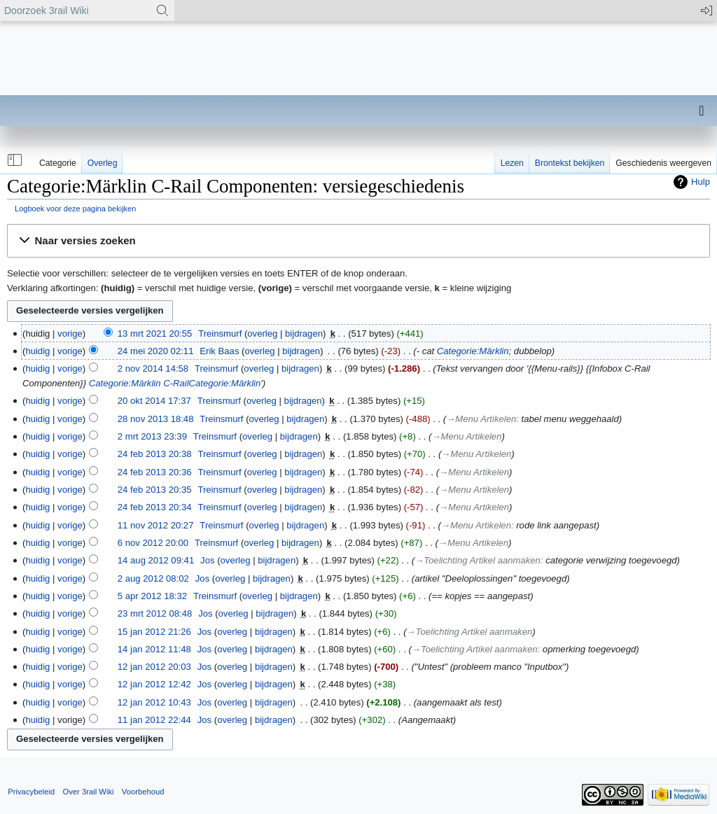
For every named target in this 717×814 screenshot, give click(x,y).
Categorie (57, 163)
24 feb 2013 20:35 (155, 489)
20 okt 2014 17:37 (154, 400)
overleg (262, 333)
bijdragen (304, 333)
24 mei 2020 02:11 (156, 351)
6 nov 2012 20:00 (153, 543)
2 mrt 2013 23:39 (152, 436)
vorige (70, 333)
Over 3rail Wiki (87, 791)
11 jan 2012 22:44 (154, 720)
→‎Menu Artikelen (481, 419)
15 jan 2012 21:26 (154, 631)
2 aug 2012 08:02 (153, 578)
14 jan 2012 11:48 (154, 649)
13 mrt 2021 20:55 (155, 333)
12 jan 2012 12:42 (154, 684)
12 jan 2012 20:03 (154, 666)
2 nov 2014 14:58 (153, 368)
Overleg (103, 163)
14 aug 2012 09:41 (156, 560)
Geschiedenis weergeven (663, 163)
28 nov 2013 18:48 (156, 419)
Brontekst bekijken (569, 163)
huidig (37, 351)
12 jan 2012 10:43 (154, 702)
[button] (13, 160)
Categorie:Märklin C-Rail (139, 383)
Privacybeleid (31, 791)
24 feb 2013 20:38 (155, 454)
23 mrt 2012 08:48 (155, 613)
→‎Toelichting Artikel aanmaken (478, 560)
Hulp (700, 181)
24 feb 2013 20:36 (155, 472)
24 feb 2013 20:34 (155, 507)
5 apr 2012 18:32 (152, 596)
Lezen (512, 163)
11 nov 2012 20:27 (156, 525)
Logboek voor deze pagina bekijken (75, 208)
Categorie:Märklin (473, 351)
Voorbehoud (143, 791)
